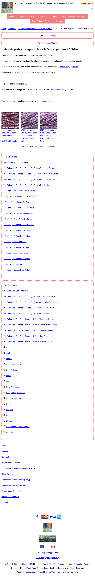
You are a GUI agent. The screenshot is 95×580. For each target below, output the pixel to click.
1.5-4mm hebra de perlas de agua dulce (35, 29)
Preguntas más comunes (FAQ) (14, 485)
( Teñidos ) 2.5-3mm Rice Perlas (17, 259)
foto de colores (10, 157)
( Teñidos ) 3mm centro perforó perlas (19, 191)
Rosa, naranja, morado (14, 393)
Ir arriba (39, 572)
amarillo (8, 432)
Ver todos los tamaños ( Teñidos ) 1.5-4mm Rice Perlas (27, 185)
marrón (8, 359)
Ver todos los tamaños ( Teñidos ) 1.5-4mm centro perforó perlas (31, 174)
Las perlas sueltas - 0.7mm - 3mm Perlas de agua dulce (50, 90)
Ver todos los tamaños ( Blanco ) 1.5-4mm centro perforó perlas (30, 325)
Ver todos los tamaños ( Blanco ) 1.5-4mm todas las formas (29, 319)
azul (7, 353)
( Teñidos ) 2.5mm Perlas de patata (18, 219)
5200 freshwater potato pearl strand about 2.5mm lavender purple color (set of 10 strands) (29, 138)
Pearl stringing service (41, 21)
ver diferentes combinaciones (16, 163)
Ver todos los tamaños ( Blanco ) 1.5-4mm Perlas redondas (29, 342)
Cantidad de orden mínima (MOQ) (15, 480)
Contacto (59, 21)
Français (61, 564)
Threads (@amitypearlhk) (47, 553)
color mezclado (11, 387)
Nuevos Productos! (9, 457)
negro (7, 347)
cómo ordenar (7, 474)
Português (78, 564)
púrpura (8, 410)
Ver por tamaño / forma (47, 43)
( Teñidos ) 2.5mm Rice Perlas (16, 253)
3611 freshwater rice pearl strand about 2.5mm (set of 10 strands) (9, 135)
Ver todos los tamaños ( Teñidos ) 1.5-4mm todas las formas (29, 168)
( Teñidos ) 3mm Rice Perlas (15, 264)
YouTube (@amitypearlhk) (47, 558)
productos (12, 29)
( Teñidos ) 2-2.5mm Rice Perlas (17, 247)
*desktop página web (26, 572)
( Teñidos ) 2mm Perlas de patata (17, 202)
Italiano (69, 564)
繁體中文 (8, 564)
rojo (7, 415)
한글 (31, 564)
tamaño (43, 17)
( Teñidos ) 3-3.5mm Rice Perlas (17, 270)
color (33, 17)
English (45, 564)
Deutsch (37, 564)
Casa (3, 29)
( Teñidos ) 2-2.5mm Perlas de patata (19, 208)
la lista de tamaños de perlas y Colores (69, 17)
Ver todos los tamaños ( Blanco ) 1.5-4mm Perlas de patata (28, 330)
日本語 (25, 564)
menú (11, 17)
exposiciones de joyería (11, 491)
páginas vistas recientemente (56, 572)
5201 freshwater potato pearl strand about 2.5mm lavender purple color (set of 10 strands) (48, 138)
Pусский (87, 564)
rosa (7, 404)
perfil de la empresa (10, 497)
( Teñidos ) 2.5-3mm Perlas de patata (19, 225)
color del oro (10, 370)
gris (7, 381)
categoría (22, 17)
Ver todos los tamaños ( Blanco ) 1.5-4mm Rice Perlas (26, 336)
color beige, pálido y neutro (16, 427)
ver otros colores (47, 35)
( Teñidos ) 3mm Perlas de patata (17, 230)
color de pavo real (13, 398)
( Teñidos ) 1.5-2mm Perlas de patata (19, 196)
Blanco (8, 421)
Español (53, 564)
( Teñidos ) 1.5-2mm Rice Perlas (17, 236)
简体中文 (17, 564)
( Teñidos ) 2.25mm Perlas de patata (18, 213)
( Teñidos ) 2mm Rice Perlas (15, 242)
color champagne (12, 364)
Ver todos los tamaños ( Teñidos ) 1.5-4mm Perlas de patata (29, 180)
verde (7, 376)
